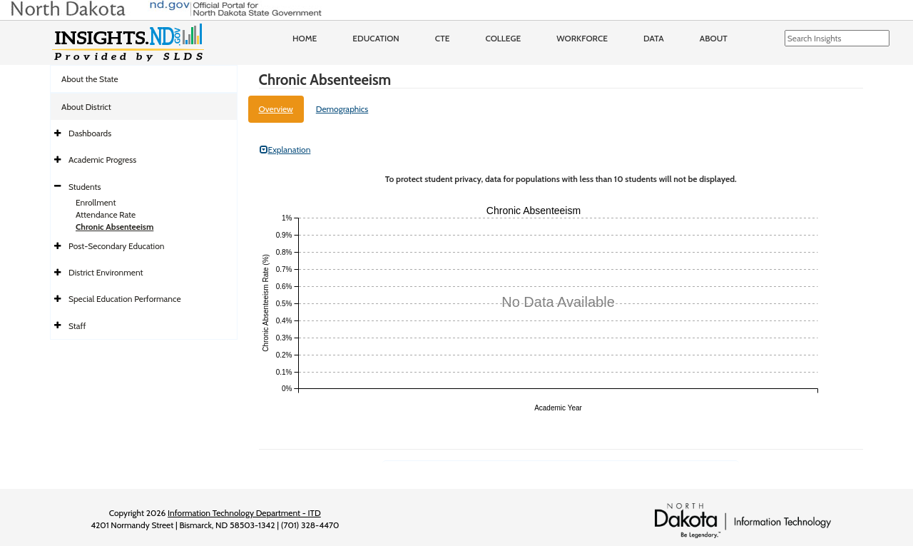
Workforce (582, 38)
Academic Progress (102, 159)
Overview (276, 108)
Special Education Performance (124, 298)
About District (86, 106)
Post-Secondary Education (116, 246)
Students (84, 186)
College (503, 38)
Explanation (285, 149)
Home (304, 38)
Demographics (342, 108)
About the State (89, 79)
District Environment (105, 272)
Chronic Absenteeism (114, 226)
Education (375, 38)
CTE (442, 38)
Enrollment (96, 202)
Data (653, 38)
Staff (77, 325)
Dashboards (89, 133)
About (714, 38)
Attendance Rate (106, 214)
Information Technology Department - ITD (244, 512)
